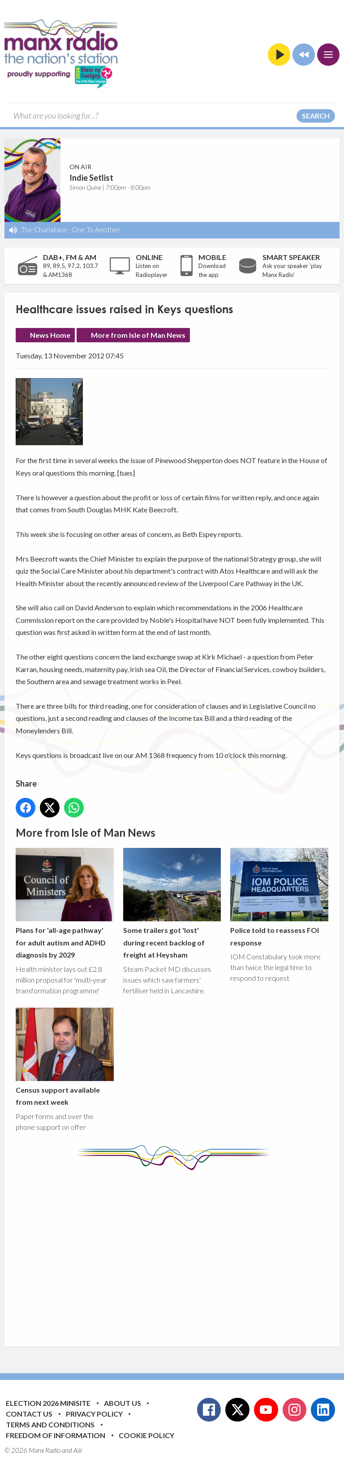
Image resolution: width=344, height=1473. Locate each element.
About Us (122, 1403)
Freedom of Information (55, 1435)
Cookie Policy (146, 1435)
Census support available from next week (65, 1057)
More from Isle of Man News (138, 335)
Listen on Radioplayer (152, 270)
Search (316, 115)
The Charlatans (44, 229)
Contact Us (29, 1413)
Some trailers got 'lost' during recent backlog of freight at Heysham (172, 903)
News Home (50, 335)
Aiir (77, 1450)
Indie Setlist (91, 178)
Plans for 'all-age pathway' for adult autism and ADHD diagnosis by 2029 (65, 903)
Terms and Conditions (50, 1424)
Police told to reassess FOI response (279, 897)
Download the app (212, 270)
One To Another (96, 229)
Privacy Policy (94, 1413)
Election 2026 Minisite (48, 1403)
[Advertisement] (180, 1251)
